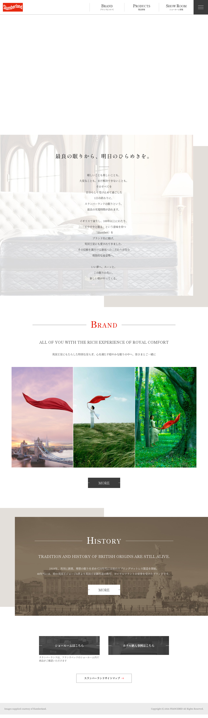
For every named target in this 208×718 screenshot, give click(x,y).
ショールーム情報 (176, 7)
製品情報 (141, 7)
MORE (104, 486)
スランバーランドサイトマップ (104, 681)
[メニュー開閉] (201, 7)
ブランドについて (107, 7)
